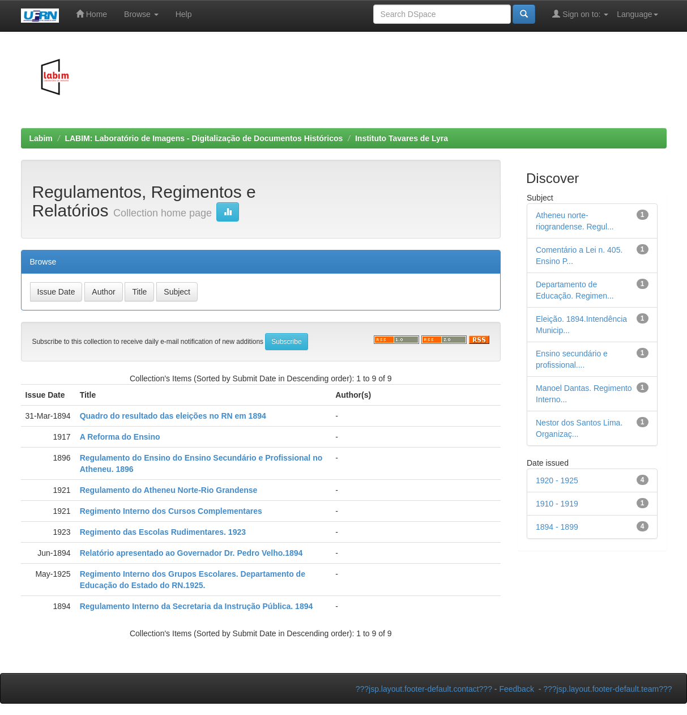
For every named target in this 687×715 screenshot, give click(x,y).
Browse (141, 14)
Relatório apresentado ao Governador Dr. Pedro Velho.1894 (191, 552)
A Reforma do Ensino (120, 436)
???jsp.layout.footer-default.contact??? (424, 688)
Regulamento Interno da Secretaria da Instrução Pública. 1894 (196, 606)
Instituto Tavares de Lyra (401, 138)
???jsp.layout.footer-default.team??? (607, 688)
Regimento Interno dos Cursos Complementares (171, 511)
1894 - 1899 (557, 526)
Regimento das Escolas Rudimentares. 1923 (163, 532)
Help (184, 14)
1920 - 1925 (557, 480)
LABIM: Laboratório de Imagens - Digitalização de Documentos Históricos (204, 138)
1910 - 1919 (557, 503)
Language (637, 14)
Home (91, 14)
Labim (41, 138)
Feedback (516, 688)
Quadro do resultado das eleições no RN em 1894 (173, 415)
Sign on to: (580, 14)
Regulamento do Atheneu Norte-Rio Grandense (169, 490)
